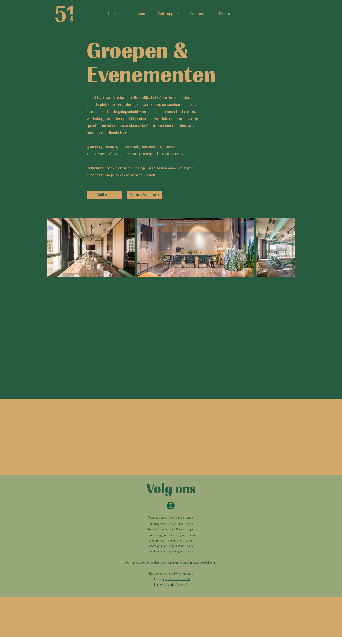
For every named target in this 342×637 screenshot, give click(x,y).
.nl (185, 584)
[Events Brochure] (144, 195)
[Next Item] (287, 248)
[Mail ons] (104, 195)
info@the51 (177, 584)
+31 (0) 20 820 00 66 (177, 579)
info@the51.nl (207, 562)
